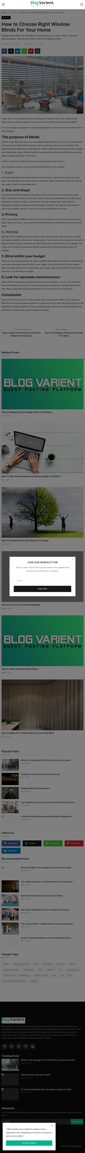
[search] (81, 5)
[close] (52, 1125)
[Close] (72, 560)
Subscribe (42, 589)
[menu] (3, 5)
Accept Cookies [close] (29, 1143)
